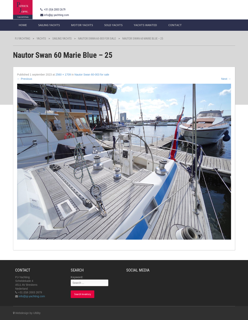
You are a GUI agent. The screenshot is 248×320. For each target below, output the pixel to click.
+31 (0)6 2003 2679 (54, 9)
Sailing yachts (49, 25)
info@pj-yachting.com (56, 15)
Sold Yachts (113, 25)
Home (23, 25)
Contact (175, 25)
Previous (24, 78)
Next (226, 78)
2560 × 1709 (63, 74)
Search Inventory (82, 294)
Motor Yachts (82, 25)
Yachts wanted (145, 25)
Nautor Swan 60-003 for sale (91, 74)
